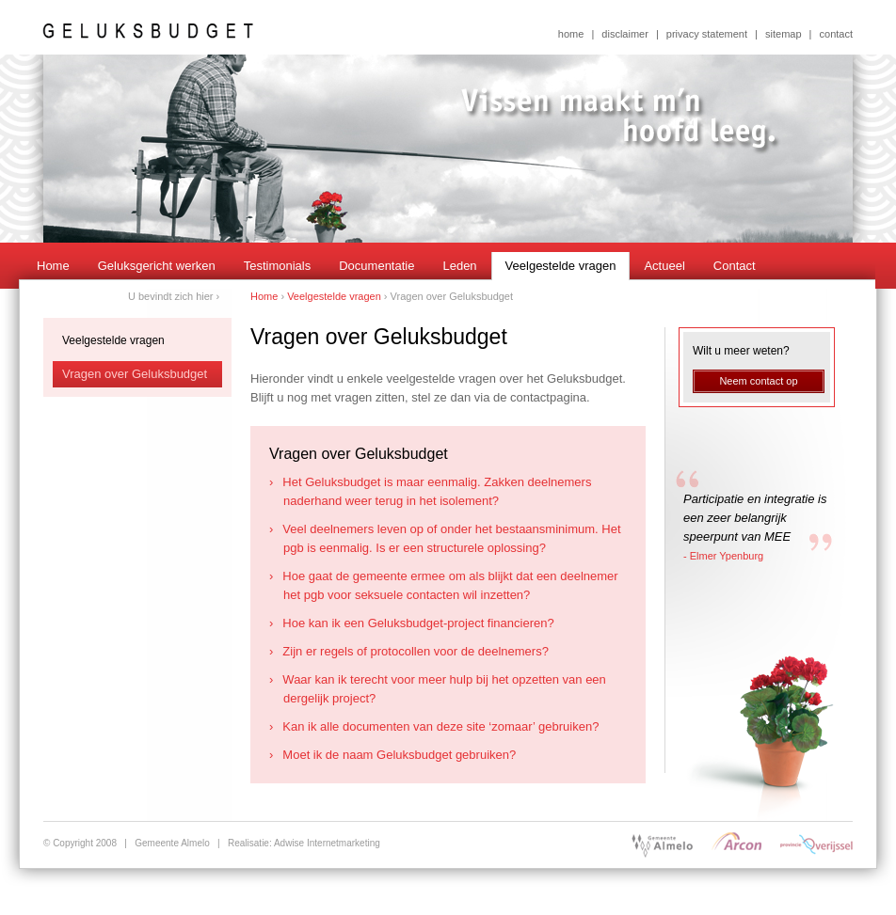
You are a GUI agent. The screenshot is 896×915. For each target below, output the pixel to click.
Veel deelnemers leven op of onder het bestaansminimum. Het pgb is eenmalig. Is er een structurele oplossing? (452, 538)
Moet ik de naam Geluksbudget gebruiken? (399, 755)
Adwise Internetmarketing (327, 843)
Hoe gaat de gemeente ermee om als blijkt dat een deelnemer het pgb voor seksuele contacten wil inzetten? (450, 585)
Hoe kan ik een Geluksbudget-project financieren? (418, 623)
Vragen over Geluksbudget (134, 374)
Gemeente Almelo (172, 843)
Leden (459, 266)
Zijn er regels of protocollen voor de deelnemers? (416, 651)
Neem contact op (758, 381)
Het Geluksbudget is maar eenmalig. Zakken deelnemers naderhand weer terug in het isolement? (437, 491)
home (571, 33)
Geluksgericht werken (157, 266)
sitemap (783, 33)
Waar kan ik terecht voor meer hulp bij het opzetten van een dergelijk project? (444, 688)
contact (836, 33)
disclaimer (624, 33)
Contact (734, 266)
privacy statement (706, 33)
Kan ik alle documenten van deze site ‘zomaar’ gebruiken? (441, 726)
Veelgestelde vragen (560, 266)
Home (53, 266)
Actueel (664, 266)
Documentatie (376, 266)
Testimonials (278, 266)
